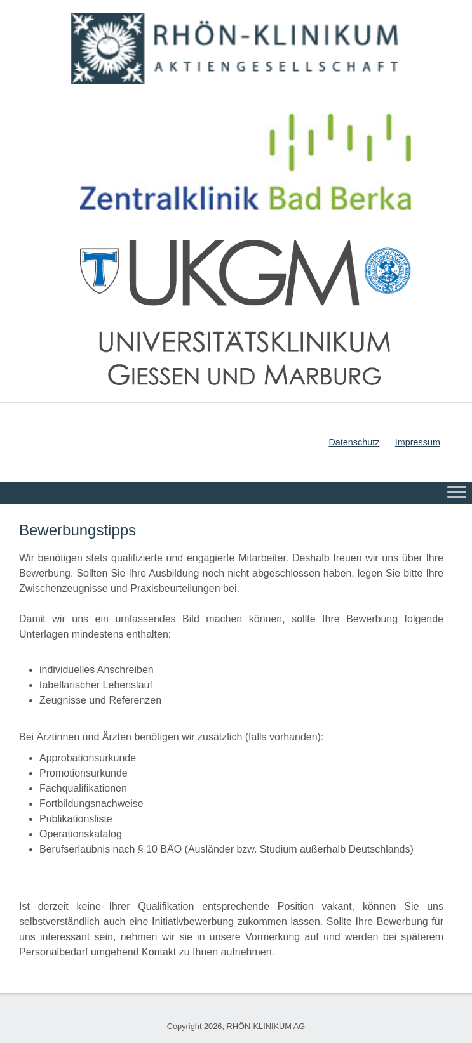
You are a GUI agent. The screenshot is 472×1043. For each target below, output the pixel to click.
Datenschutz (353, 442)
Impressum (417, 442)
